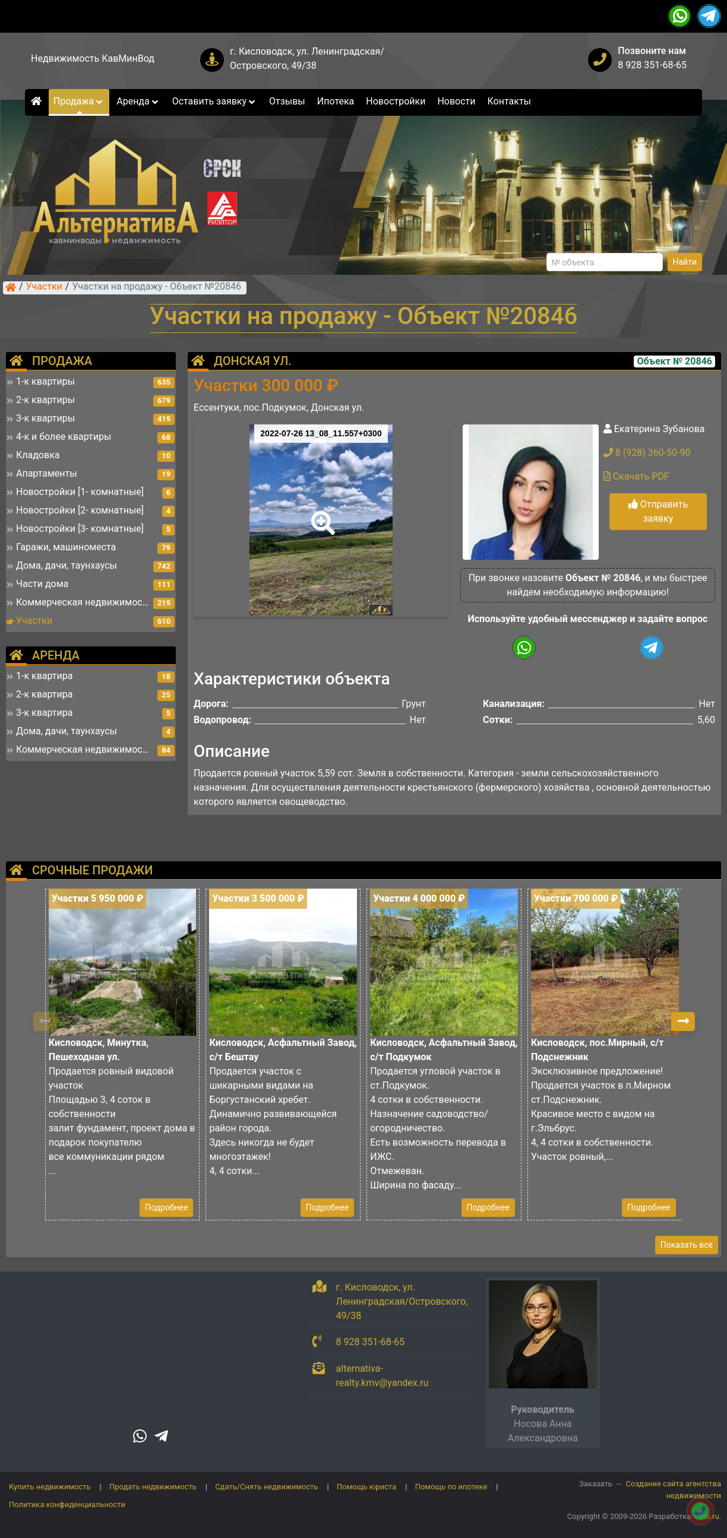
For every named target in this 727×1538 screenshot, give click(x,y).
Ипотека (336, 101)
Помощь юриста (366, 1486)
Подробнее (166, 1207)
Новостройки (395, 101)
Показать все (686, 1245)
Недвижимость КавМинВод (92, 58)
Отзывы (287, 101)
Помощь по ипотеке (451, 1486)
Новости (456, 101)
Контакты (509, 101)
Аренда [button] (138, 101)
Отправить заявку (658, 511)
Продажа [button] (79, 101)
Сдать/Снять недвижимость (266, 1486)
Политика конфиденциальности (67, 1504)
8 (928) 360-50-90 (647, 452)
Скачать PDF (636, 476)
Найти (685, 262)
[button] (320, 514)
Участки (44, 287)
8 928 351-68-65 (652, 65)
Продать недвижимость (153, 1486)
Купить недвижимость (50, 1486)
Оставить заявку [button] (214, 101)
